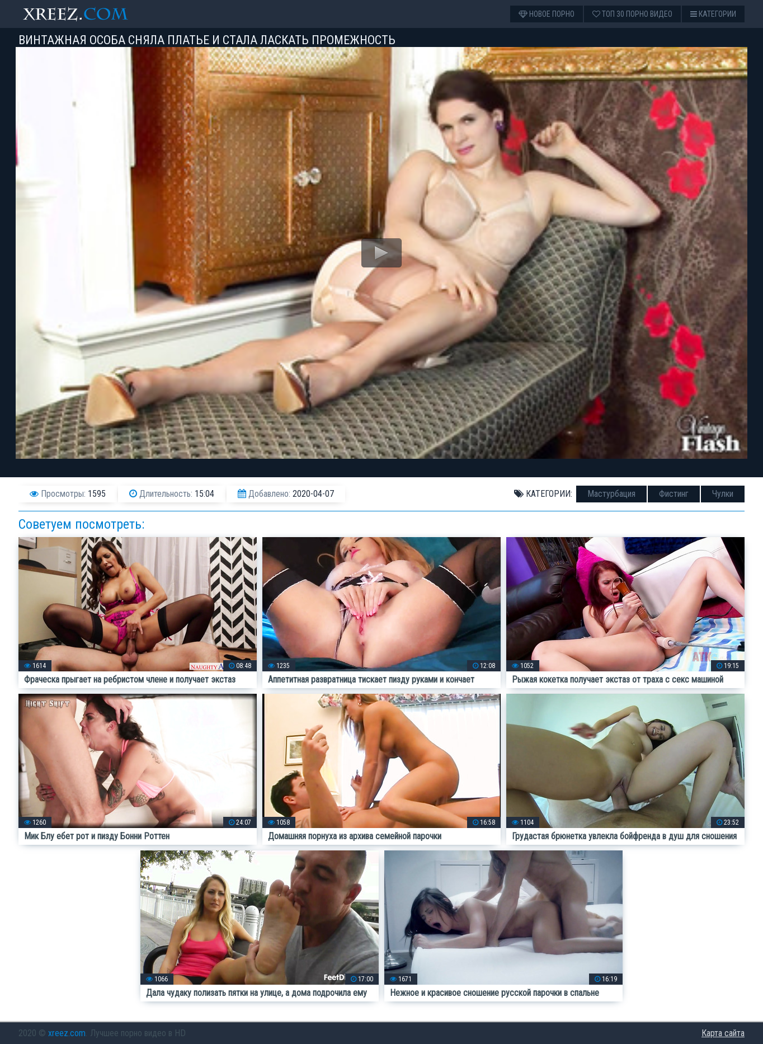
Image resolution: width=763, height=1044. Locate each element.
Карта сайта (723, 1033)
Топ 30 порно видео (632, 14)
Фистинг (674, 493)
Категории (713, 14)
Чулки (722, 493)
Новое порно (546, 14)
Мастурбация (611, 493)
